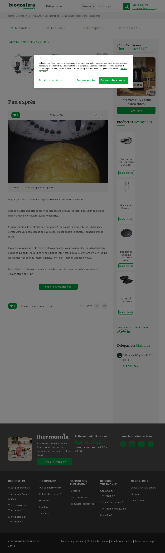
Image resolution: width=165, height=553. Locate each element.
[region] (83, 71)
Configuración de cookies (51, 80)
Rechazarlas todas (86, 80)
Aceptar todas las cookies (113, 80)
